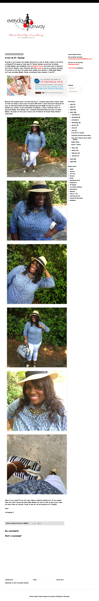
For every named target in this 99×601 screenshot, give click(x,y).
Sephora (72, 191)
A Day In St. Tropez (77, 133)
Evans (72, 178)
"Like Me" (71, 68)
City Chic (72, 174)
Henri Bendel (11, 66)
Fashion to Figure (44, 112)
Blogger (66, 596)
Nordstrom (73, 189)
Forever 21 (73, 182)
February (75, 153)
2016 (72, 107)
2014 (72, 112)
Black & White (76, 144)
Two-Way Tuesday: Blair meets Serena (81, 138)
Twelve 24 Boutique (76, 198)
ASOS (71, 169)
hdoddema (52, 596)
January (74, 156)
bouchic (72, 171)
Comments (73, 91)
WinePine (73, 200)
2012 (72, 162)
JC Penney (73, 185)
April (74, 148)
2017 (72, 104)
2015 (72, 110)
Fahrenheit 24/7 (75, 180)
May (73, 130)
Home (35, 580)
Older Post (60, 580)
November (75, 117)
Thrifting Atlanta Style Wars (81, 135)
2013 (72, 159)
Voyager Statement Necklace (41, 110)
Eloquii (72, 176)
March (74, 150)
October (74, 120)
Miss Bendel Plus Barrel (17, 110)
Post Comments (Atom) (21, 583)
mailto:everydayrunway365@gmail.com (80, 59)
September (75, 122)
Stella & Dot (74, 194)
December (75, 115)
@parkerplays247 (73, 64)
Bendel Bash (75, 142)
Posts (72, 88)
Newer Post (9, 580)
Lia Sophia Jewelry (76, 187)
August (74, 125)
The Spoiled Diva (75, 196)
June (73, 128)
